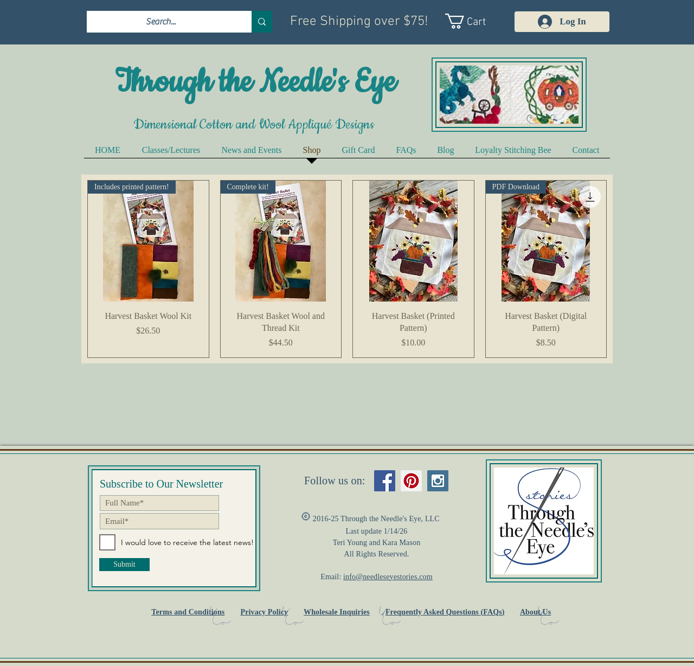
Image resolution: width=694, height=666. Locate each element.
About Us (535, 612)
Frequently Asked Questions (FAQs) (445, 612)
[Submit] (124, 564)
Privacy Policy (264, 612)
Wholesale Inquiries (337, 612)
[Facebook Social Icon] (384, 480)
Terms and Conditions (187, 612)
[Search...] (161, 22)
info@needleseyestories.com (388, 577)
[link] (475, 21)
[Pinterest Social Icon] (411, 480)
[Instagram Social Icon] (437, 480)
